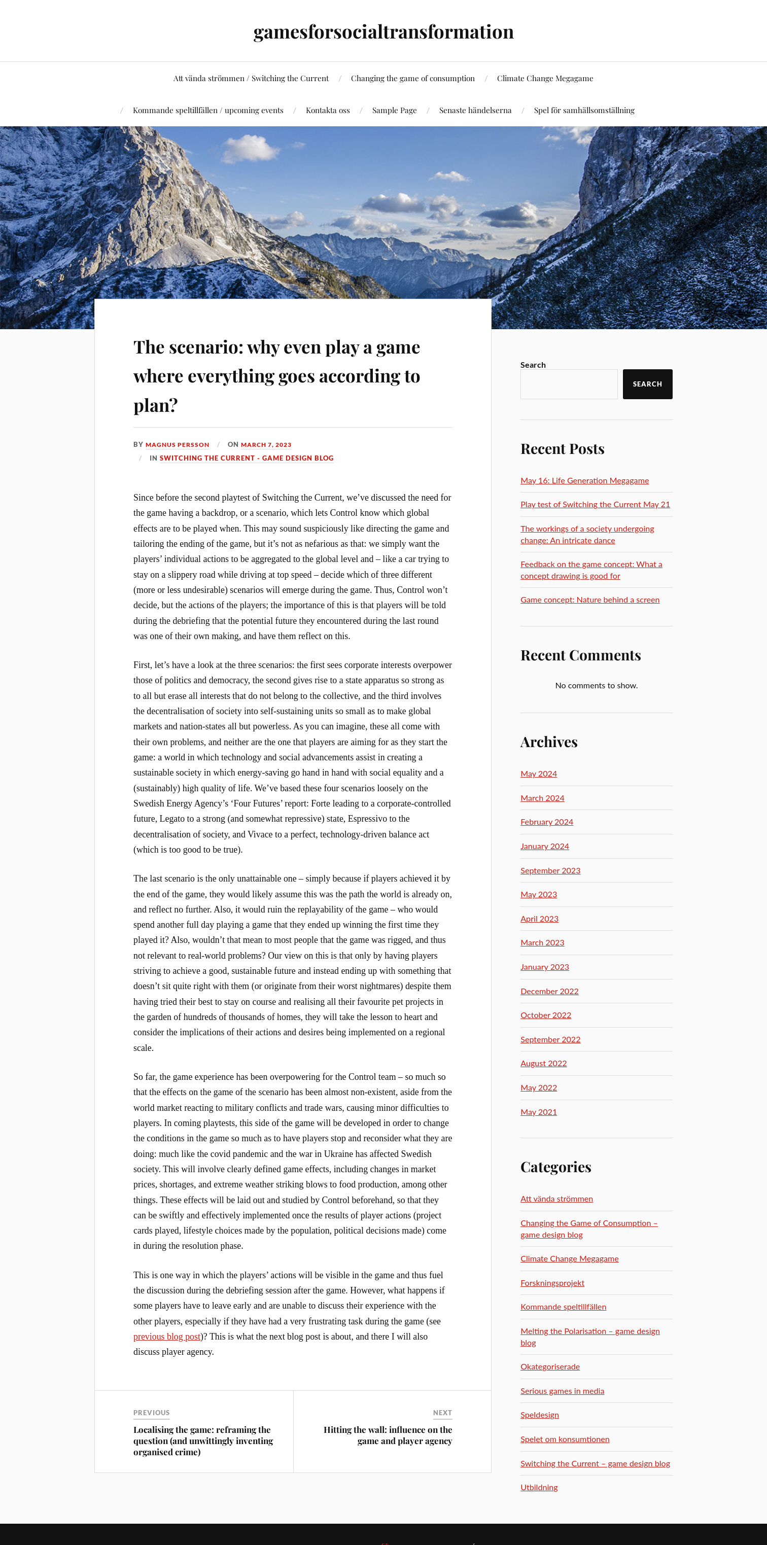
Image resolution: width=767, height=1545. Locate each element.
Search (533, 364)
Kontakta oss (328, 109)
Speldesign (539, 1414)
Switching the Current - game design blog (247, 457)
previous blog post (166, 1336)
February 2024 (546, 821)
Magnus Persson (179, 444)
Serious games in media (562, 1390)
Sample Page (394, 109)
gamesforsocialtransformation (384, 31)
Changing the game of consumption (413, 78)
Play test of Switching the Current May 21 (595, 504)
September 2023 (550, 870)
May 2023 (538, 894)
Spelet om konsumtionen (565, 1439)
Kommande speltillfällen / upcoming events (208, 109)
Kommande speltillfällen (563, 1306)
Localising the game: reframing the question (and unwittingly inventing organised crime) (203, 1440)
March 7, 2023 (272, 444)
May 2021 (538, 1111)
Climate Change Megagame (545, 78)
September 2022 (550, 1039)
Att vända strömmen (556, 1198)
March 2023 (542, 942)
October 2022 (545, 1015)
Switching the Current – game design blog (595, 1463)
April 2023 (539, 918)
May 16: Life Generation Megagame (584, 480)
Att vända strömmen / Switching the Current (251, 78)
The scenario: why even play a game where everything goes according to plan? (285, 373)
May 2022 (538, 1087)
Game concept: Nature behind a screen (589, 599)
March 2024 (542, 797)
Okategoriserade (550, 1366)
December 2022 (549, 991)
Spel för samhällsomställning (584, 109)
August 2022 (543, 1063)
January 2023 (544, 966)
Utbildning (539, 1487)
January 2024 (544, 846)
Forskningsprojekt (552, 1282)
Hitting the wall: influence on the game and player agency (388, 1435)
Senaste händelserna (475, 109)
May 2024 (538, 773)
